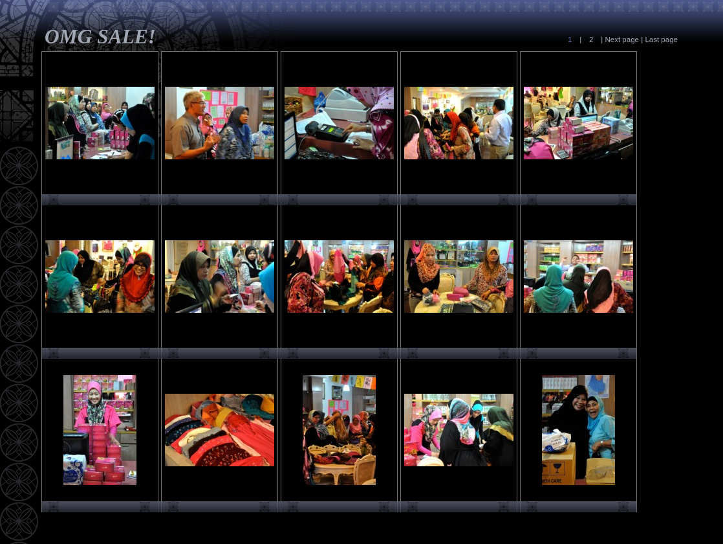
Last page (660, 39)
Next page (622, 39)
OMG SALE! (100, 36)
